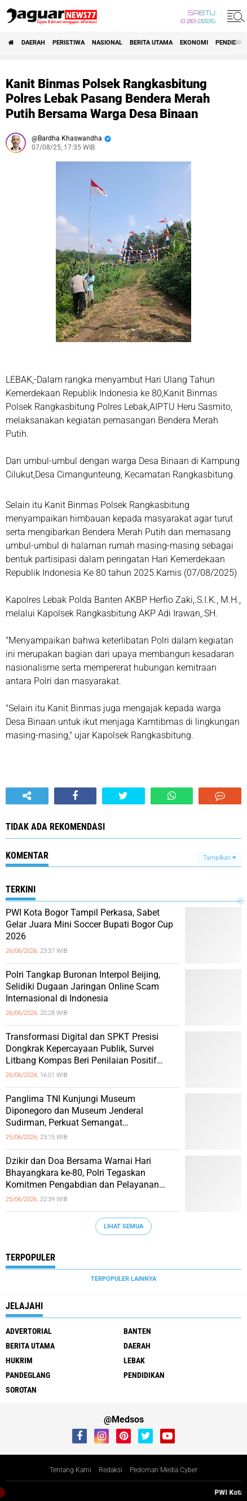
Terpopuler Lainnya (123, 1279)
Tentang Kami (70, 1470)
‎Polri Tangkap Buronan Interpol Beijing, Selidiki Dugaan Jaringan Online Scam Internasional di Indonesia (83, 986)
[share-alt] (27, 795)
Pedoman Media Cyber (163, 1470)
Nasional (107, 42)
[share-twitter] (123, 795)
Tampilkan (219, 857)
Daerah (33, 42)
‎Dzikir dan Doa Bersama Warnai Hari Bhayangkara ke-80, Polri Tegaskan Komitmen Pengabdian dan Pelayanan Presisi (82, 1173)
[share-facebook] (75, 795)
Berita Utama (151, 42)
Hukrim (19, 1360)
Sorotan (21, 1389)
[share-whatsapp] (172, 795)
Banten (137, 1331)
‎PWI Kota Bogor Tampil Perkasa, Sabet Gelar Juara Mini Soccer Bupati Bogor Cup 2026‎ (89, 924)
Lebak (134, 1360)
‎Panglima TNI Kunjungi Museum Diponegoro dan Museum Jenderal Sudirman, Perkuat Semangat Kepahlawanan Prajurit (74, 1110)
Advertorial (29, 1331)
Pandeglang (28, 1375)
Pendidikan (144, 1375)
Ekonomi (194, 42)
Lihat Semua (123, 1226)
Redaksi (110, 1470)
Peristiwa (68, 42)
